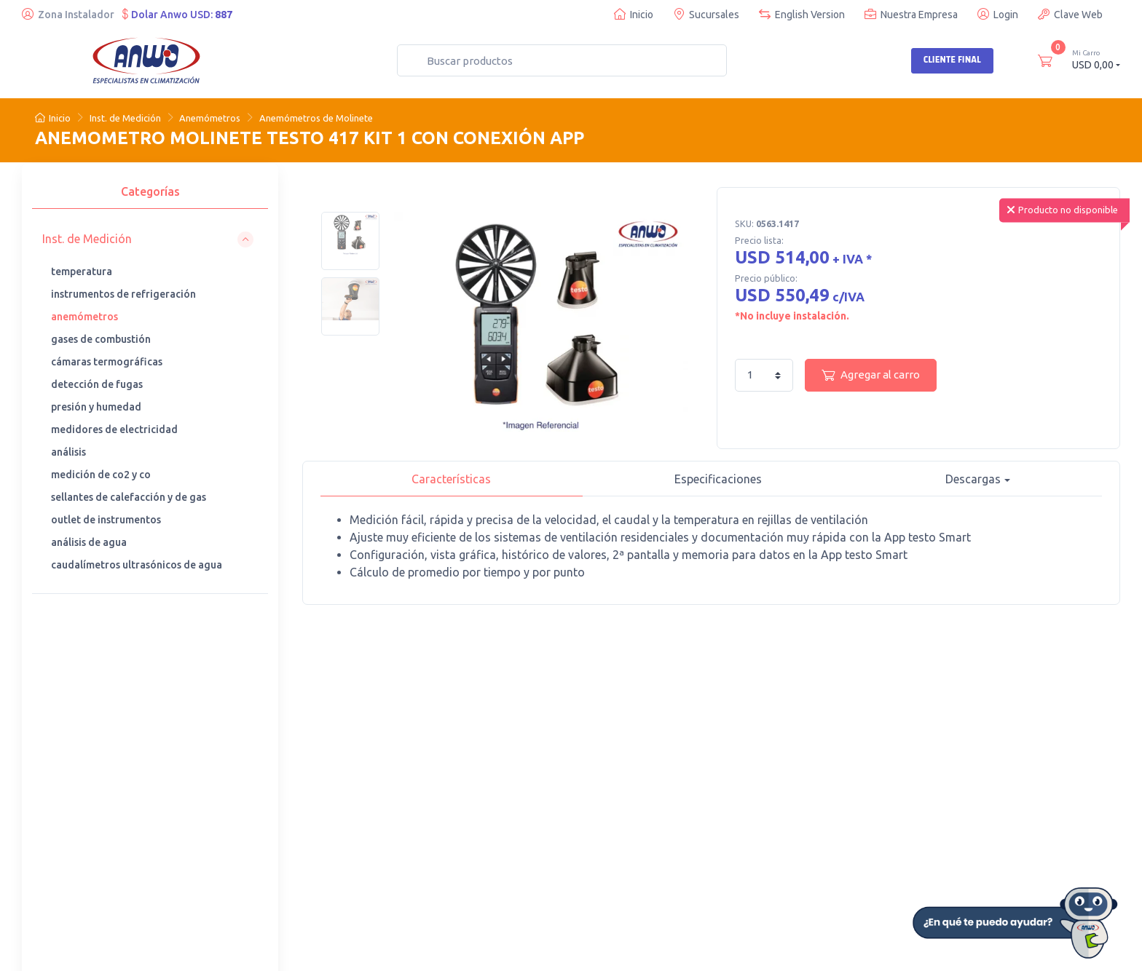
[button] (147, 239)
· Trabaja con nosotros (709, 782)
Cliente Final (952, 59)
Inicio (633, 14)
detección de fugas (97, 384)
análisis (68, 452)
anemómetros (84, 316)
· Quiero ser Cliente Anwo (873, 763)
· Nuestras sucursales (398, 763)
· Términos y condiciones (870, 822)
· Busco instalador (700, 763)
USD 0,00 (1096, 59)
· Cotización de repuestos (562, 782)
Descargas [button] (973, 479)
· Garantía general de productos (706, 829)
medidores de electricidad (114, 429)
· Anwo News (689, 802)
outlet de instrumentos (106, 520)
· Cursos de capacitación (559, 763)
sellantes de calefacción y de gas (128, 497)
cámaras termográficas (106, 362)
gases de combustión (101, 339)
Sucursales (706, 14)
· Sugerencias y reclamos (870, 841)
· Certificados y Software (870, 782)
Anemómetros (209, 118)
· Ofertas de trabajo (703, 857)
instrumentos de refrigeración (123, 294)
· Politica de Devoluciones (873, 802)
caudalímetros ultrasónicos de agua (136, 565)
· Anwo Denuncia (387, 802)
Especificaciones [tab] (718, 479)
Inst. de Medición (125, 118)
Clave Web (1070, 14)
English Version (802, 14)
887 (223, 14)
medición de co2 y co (101, 474)
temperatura (81, 271)
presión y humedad (96, 407)
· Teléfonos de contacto (403, 782)
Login (997, 14)
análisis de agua (89, 542)
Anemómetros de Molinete (316, 118)
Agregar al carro (871, 374)
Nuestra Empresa (911, 14)
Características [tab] (451, 479)
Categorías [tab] (150, 191)
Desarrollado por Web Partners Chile (389, 949)
